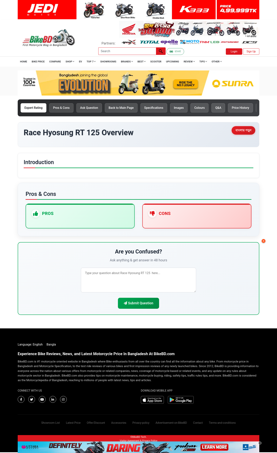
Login (234, 51)
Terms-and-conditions (222, 423)
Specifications (158, 108)
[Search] (127, 51)
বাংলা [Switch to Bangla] (175, 51)
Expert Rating (34, 108)
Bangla (51, 345)
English (38, 345)
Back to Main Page (124, 108)
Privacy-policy (140, 423)
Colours (205, 108)
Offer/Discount (96, 423)
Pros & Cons (62, 108)
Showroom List (50, 423)
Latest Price (73, 423)
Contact (198, 423)
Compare (55, 61)
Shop (70, 61)
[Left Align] (161, 51)
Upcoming (172, 61)
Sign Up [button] (251, 51)
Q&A (224, 108)
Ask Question (91, 108)
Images (184, 108)
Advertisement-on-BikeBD (171, 423)
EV (80, 61)
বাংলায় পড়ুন (243, 131)
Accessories (118, 423)
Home (23, 61)
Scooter (155, 61)
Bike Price (38, 61)
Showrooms (108, 61)
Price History (247, 108)
